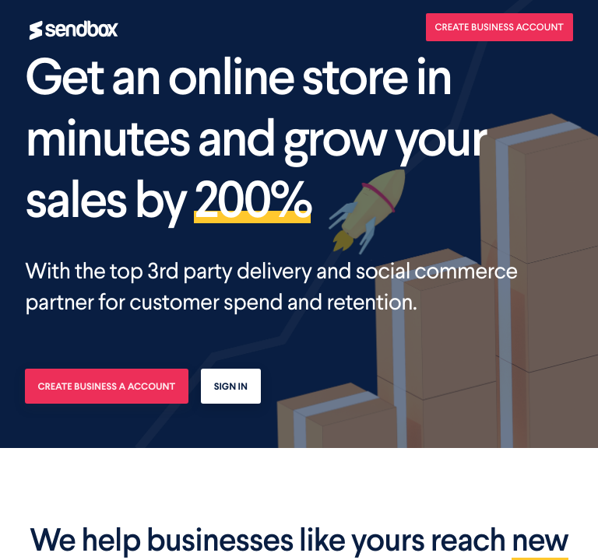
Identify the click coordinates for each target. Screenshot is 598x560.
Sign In (231, 386)
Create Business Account (500, 27)
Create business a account (107, 386)
